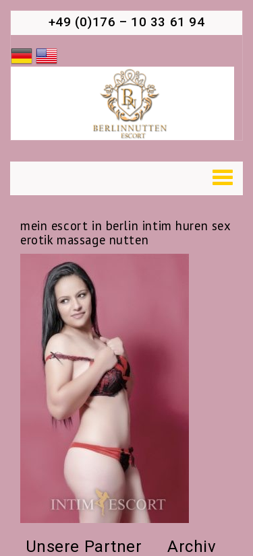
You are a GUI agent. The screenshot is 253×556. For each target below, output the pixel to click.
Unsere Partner (84, 546)
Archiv (191, 546)
